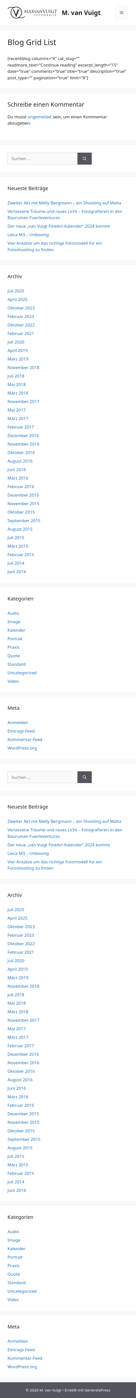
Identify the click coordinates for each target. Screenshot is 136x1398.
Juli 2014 (16, 563)
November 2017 (23, 401)
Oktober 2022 (21, 325)
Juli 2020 (16, 342)
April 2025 (18, 299)
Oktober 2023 (21, 308)
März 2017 (18, 418)
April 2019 (18, 350)
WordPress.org (22, 748)
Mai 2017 (17, 410)
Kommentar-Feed (25, 739)
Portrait (15, 638)
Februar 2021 (21, 333)
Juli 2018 (16, 376)
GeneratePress (97, 1389)
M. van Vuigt (81, 12)
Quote (14, 655)
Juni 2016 (17, 469)
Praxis (14, 647)
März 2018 (18, 393)
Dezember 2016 (23, 435)
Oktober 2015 (21, 512)
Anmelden (18, 722)
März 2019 (18, 359)
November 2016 (23, 444)
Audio (13, 613)
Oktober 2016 (21, 452)
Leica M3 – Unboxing (28, 234)
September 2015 (24, 520)
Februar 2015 (21, 554)
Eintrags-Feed (21, 731)
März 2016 (18, 478)
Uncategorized (22, 672)
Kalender (17, 630)
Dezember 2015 (23, 495)
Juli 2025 (16, 291)
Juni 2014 (17, 571)
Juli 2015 (16, 537)
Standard (17, 664)
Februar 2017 (21, 427)
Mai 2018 (17, 384)
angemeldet (40, 117)
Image (14, 621)
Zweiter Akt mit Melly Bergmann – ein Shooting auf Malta (64, 203)
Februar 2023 (21, 316)
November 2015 (23, 503)
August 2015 (20, 529)
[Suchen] (85, 159)
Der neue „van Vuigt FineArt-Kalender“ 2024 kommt (59, 226)
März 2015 (18, 546)
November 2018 (23, 367)
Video (13, 681)
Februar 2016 (21, 486)
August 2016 (20, 461)
